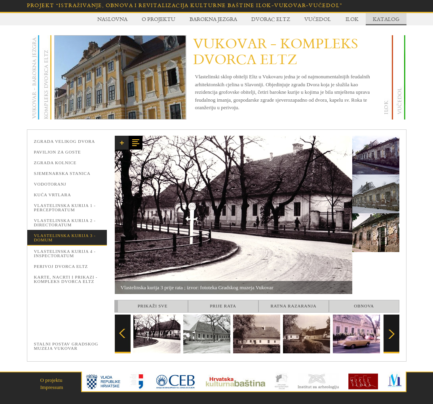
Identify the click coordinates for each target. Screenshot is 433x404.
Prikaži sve (153, 305)
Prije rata (223, 305)
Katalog (386, 19)
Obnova (364, 305)
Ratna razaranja (293, 305)
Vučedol (317, 19)
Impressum (51, 387)
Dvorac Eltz (270, 19)
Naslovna (112, 19)
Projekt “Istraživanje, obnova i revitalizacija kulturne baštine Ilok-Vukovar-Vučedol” (184, 5)
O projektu (158, 19)
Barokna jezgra (213, 19)
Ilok (352, 19)
